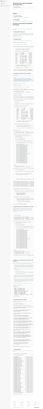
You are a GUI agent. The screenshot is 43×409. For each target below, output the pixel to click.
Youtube (38, 407)
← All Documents (2, 3)
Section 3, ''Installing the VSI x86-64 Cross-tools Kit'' (24, 209)
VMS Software (14, 1)
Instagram (36, 407)
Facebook (34, 407)
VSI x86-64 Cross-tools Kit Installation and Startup (5, 6)
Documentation (17, 1)
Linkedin (37, 407)
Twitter (35, 407)
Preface (1, 4)
